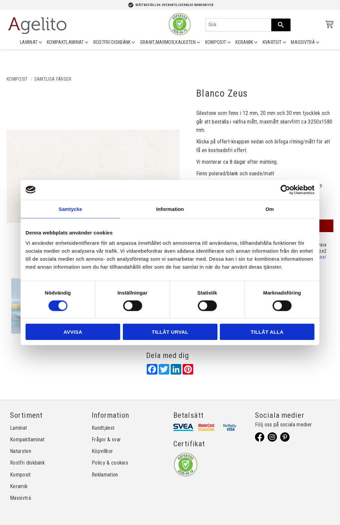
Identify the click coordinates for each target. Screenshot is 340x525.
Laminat (18, 428)
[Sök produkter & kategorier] (238, 25)
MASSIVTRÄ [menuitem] (303, 42)
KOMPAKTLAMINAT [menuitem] (65, 42)
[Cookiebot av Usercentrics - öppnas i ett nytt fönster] (285, 190)
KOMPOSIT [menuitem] (215, 42)
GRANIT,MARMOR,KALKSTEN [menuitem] (168, 42)
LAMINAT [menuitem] (29, 42)
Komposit (20, 475)
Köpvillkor (102, 451)
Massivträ (20, 498)
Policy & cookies (110, 463)
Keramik (19, 486)
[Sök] (281, 25)
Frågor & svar (106, 439)
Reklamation (105, 475)
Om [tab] (269, 209)
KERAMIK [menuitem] (244, 42)
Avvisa (72, 332)
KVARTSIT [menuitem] (272, 42)
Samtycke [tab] (70, 209)
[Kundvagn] (328, 25)
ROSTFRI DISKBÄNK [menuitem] (112, 42)
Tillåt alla (267, 332)
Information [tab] (170, 209)
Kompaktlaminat (27, 439)
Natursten (20, 451)
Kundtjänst (103, 428)
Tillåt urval (170, 332)
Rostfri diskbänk (27, 463)
